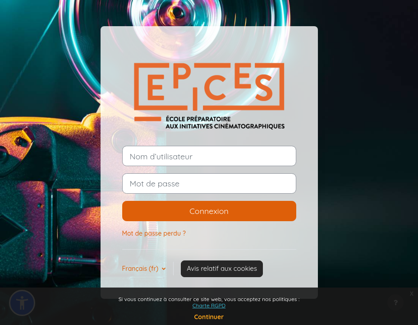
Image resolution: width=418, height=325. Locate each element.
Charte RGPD (209, 305)
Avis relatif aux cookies (222, 268)
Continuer (209, 317)
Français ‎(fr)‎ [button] (141, 269)
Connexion (209, 211)
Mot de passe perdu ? (154, 233)
